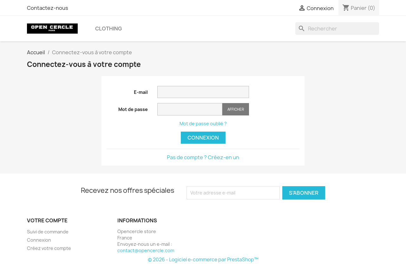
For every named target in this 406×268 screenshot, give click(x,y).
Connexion (203, 137)
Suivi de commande (48, 232)
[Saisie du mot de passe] (189, 109)
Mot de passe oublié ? (203, 124)
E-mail (141, 92)
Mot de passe (133, 109)
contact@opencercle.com (145, 250)
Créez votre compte (49, 248)
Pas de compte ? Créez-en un (203, 157)
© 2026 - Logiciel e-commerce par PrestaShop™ (203, 259)
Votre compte (47, 220)
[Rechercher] (337, 28)
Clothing (108, 28)
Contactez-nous (47, 7)
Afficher (235, 109)
